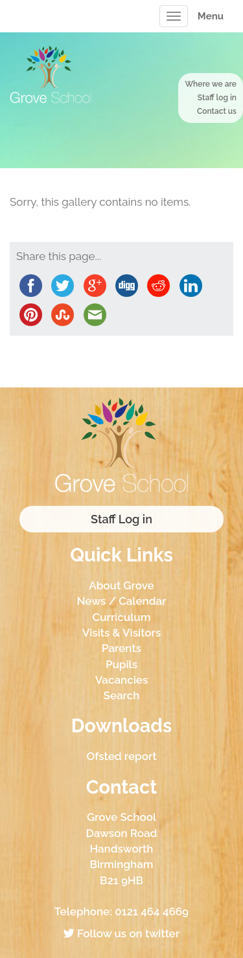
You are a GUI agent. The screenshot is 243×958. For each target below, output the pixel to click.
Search (122, 695)
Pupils (121, 664)
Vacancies (121, 679)
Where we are (211, 84)
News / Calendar (121, 600)
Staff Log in (121, 519)
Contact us (217, 111)
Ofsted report (121, 756)
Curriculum (122, 617)
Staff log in (217, 97)
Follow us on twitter (121, 933)
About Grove (121, 585)
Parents (121, 648)
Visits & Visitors (121, 632)
